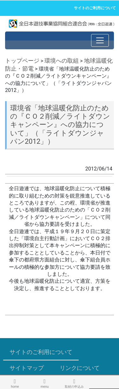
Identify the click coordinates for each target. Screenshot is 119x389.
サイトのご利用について (95, 8)
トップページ (22, 60)
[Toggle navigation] (100, 40)
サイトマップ (27, 368)
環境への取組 (61, 60)
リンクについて (80, 368)
